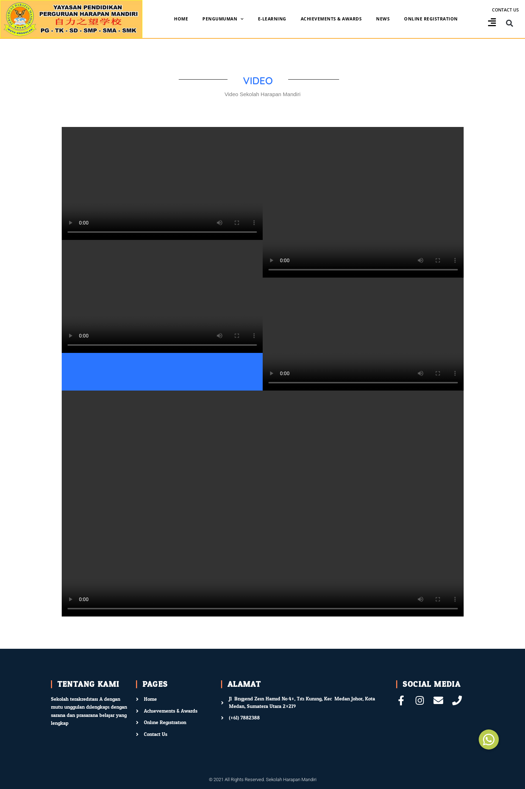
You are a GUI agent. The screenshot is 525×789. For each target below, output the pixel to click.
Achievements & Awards (331, 19)
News (383, 19)
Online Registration (431, 19)
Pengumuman (223, 19)
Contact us (505, 10)
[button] (510, 23)
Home (181, 19)
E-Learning (272, 19)
